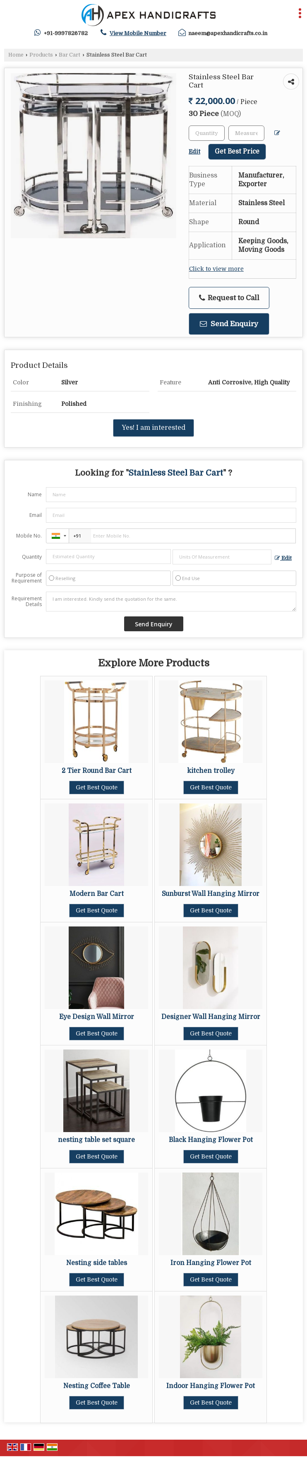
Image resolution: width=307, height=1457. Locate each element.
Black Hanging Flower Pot (211, 1140)
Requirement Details (27, 601)
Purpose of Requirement (27, 578)
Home (16, 55)
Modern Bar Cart (97, 894)
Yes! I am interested (153, 427)
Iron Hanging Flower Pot (210, 1263)
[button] (138, 33)
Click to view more (216, 269)
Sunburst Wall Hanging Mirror (210, 894)
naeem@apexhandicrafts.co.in (227, 33)
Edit (283, 558)
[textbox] (246, 133)
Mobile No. (29, 535)
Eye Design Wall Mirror (96, 1017)
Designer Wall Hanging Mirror (210, 1017)
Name (35, 494)
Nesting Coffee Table (96, 1386)
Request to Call (229, 298)
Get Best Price (237, 151)
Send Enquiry (229, 324)
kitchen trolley (211, 771)
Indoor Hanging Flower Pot (210, 1386)
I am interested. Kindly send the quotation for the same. (171, 601)
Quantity (32, 556)
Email (35, 515)
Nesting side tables (96, 1263)
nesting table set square (96, 1140)
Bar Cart (69, 55)
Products (41, 55)
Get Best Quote (97, 787)
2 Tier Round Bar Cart (97, 771)
